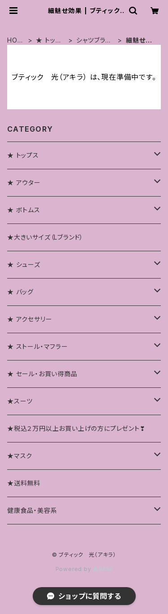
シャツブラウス (94, 40)
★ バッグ (20, 292)
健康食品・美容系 (32, 510)
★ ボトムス (23, 210)
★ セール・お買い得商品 (42, 374)
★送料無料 (23, 483)
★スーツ (20, 401)
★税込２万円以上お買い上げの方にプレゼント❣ (76, 428)
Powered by (84, 569)
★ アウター (24, 182)
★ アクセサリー (29, 319)
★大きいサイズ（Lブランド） (45, 237)
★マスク (19, 455)
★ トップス (48, 40)
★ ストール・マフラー (37, 346)
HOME (15, 40)
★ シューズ (23, 264)
